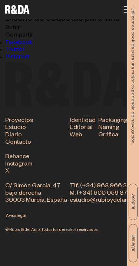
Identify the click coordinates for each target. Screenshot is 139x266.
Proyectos (19, 121)
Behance (17, 157)
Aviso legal (16, 216)
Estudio (15, 128)
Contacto (18, 143)
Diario (13, 135)
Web (76, 135)
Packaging (113, 121)
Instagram (18, 164)
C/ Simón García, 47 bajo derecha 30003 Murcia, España (36, 193)
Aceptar (133, 201)
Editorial (81, 128)
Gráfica (108, 135)
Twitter (14, 50)
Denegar (133, 243)
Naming (108, 128)
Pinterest (17, 57)
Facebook (19, 43)
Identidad (83, 121)
